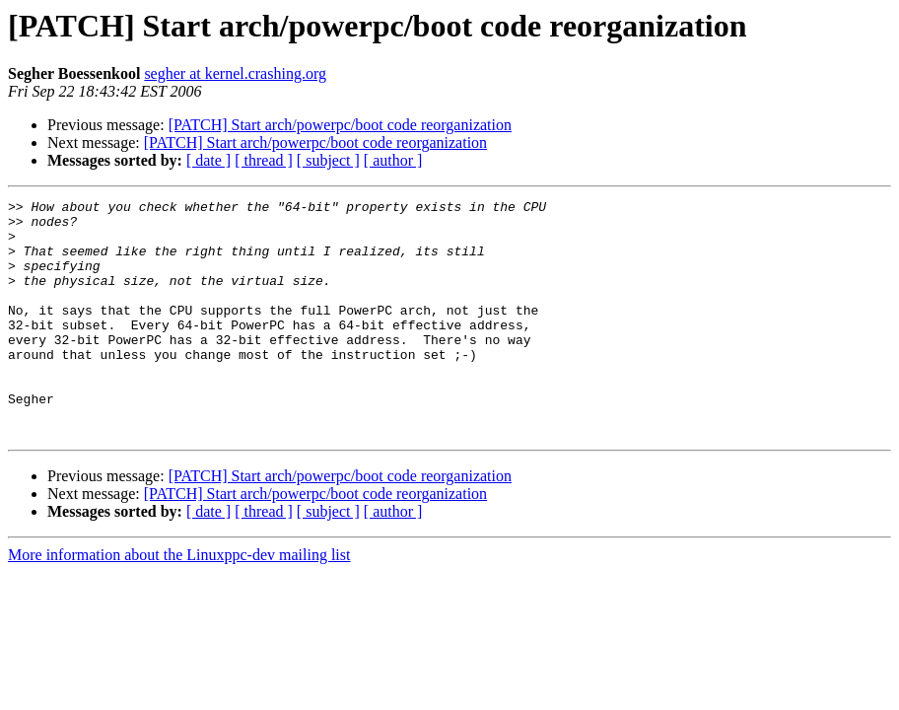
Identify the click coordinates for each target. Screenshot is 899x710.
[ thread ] (264, 160)
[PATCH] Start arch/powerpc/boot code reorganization (340, 124)
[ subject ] (328, 160)
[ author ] (393, 160)
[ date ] (208, 160)
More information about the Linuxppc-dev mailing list (179, 602)
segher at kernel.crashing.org (235, 73)
